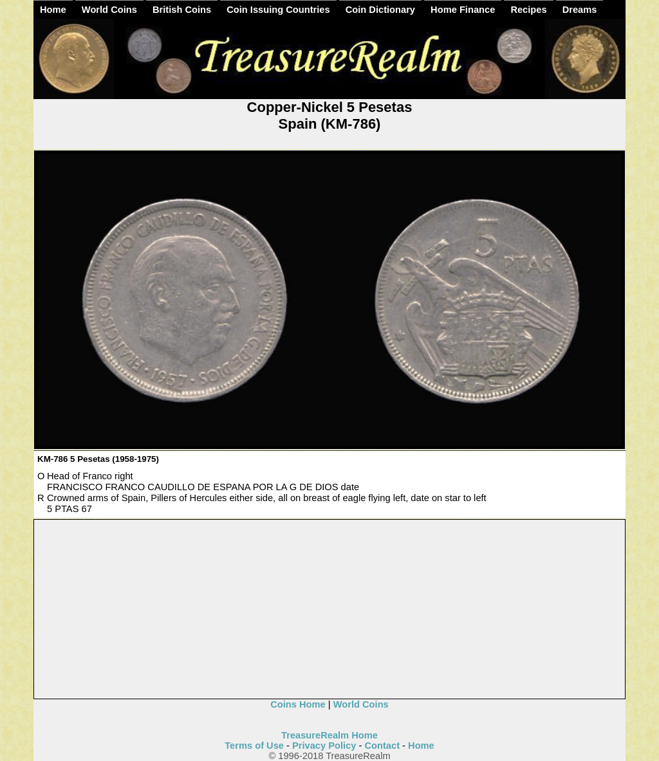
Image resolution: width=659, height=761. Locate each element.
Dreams (579, 10)
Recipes (528, 10)
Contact (382, 745)
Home (53, 10)
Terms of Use (254, 745)
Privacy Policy (324, 745)
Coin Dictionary (380, 10)
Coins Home (298, 704)
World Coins (109, 10)
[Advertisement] (330, 610)
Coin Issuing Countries (278, 10)
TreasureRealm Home (329, 735)
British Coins (182, 10)
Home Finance (463, 10)
